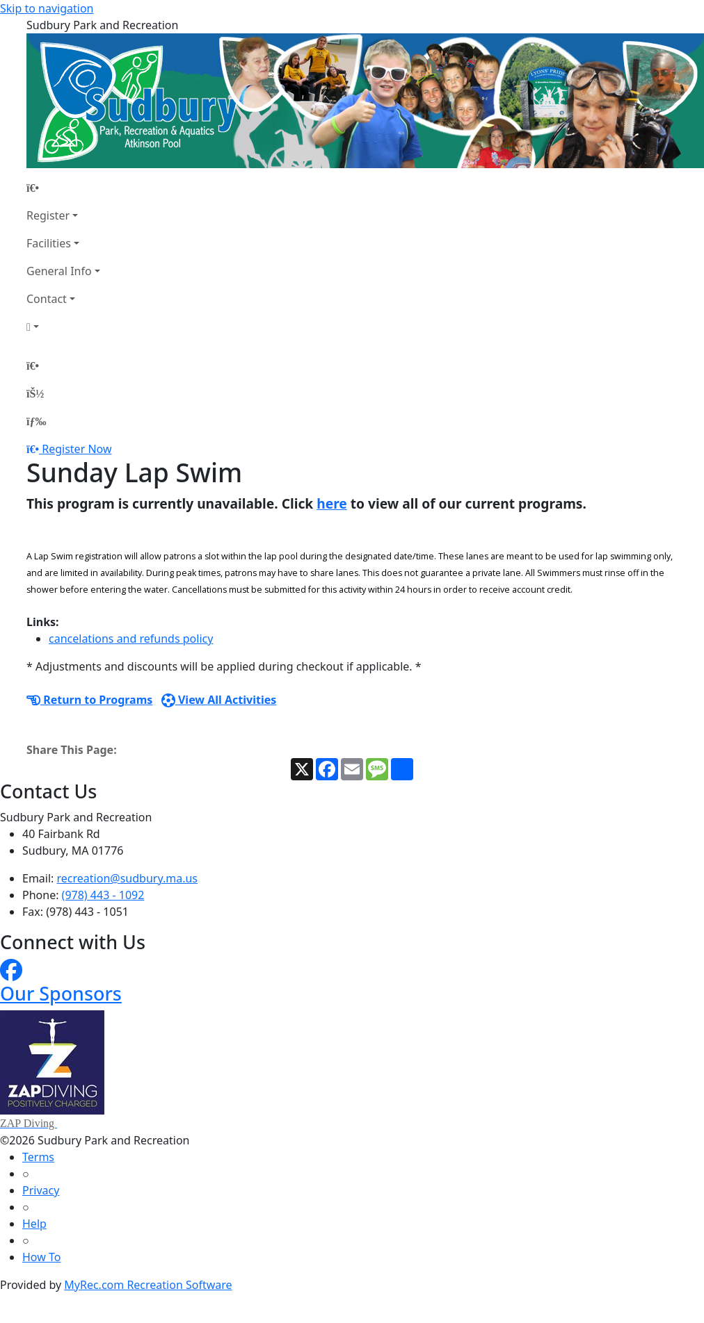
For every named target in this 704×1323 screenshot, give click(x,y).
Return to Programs (89, 699)
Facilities (48, 243)
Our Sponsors (61, 993)
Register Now (76, 449)
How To (41, 1257)
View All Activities (219, 699)
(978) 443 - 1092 (103, 895)
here (332, 503)
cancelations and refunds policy (131, 638)
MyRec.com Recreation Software (148, 1284)
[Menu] (36, 421)
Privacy (40, 1190)
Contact (46, 298)
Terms (38, 1157)
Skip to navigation (46, 8)
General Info (59, 271)
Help (34, 1223)
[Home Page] (63, 188)
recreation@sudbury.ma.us (127, 878)
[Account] (63, 326)
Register (48, 215)
